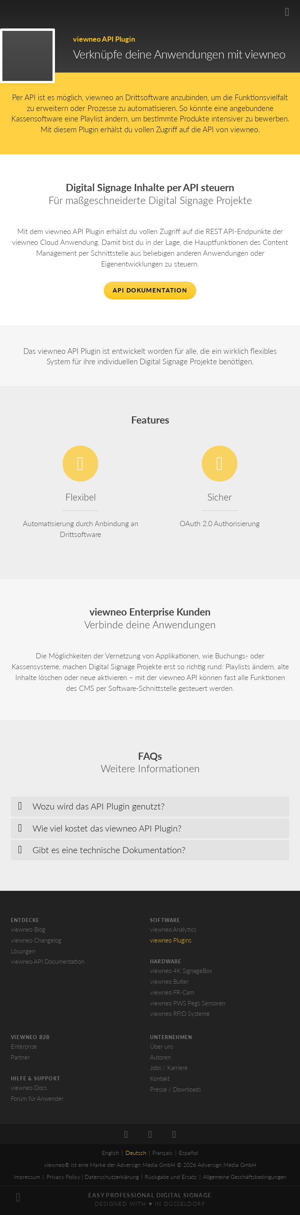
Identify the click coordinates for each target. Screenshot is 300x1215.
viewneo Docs (29, 1090)
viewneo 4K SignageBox (181, 973)
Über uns (161, 1048)
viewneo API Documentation (47, 964)
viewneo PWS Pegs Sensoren (187, 1005)
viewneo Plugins (170, 942)
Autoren (160, 1059)
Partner (20, 1059)
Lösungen (23, 953)
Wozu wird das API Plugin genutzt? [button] (98, 809)
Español (188, 1155)
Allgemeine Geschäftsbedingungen (244, 1179)
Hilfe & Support (35, 1081)
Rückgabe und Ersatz (171, 1179)
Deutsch (136, 1155)
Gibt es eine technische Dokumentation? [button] (109, 852)
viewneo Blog (28, 931)
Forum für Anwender (37, 1100)
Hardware (166, 964)
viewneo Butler (169, 983)
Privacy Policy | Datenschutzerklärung (93, 1179)
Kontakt (160, 1080)
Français (162, 1155)
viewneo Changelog (36, 942)
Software (165, 923)
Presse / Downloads (175, 1091)
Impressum (27, 1179)
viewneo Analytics (173, 931)
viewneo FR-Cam (172, 994)
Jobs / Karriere (169, 1070)
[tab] (150, 809)
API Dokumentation (150, 290)
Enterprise (24, 1048)
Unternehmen (171, 1040)
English (110, 1155)
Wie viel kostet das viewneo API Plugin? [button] (107, 830)
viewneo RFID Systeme (180, 1016)
